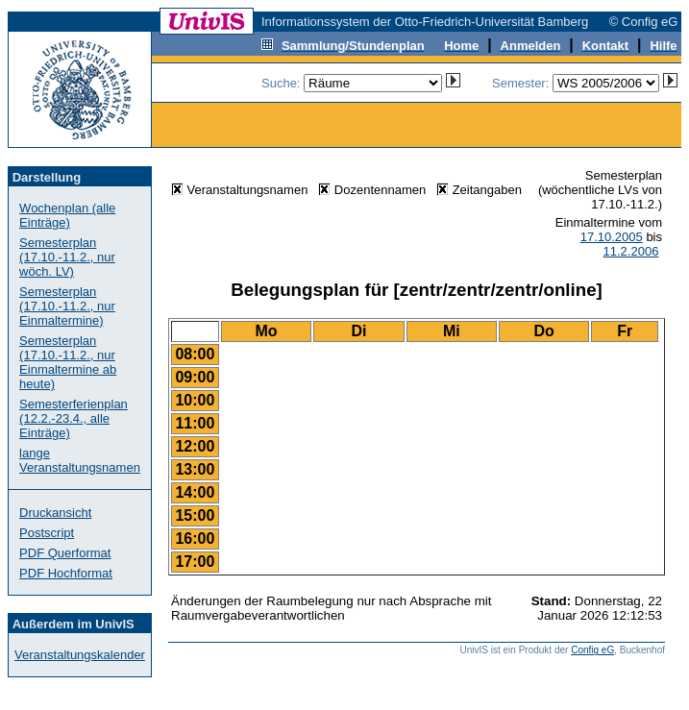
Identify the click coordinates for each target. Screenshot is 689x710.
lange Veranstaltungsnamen (79, 460)
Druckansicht (55, 512)
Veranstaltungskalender (79, 655)
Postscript (46, 533)
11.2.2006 (631, 251)
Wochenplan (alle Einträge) (67, 215)
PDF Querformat (65, 553)
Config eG (592, 650)
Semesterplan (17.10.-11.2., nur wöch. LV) (67, 257)
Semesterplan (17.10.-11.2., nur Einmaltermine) (67, 306)
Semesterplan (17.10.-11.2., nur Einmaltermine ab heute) (67, 362)
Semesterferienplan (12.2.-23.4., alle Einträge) (73, 418)
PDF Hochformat (65, 573)
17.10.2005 (611, 237)
